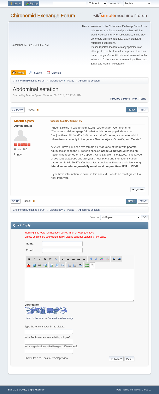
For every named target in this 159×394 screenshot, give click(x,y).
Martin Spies (24, 121)
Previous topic (120, 98)
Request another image (60, 318)
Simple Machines (36, 389)
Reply (131, 109)
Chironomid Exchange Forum (42, 15)
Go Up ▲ (146, 389)
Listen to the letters (35, 318)
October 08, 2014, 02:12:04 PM (66, 121)
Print (143, 109)
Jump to (94, 217)
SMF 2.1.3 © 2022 (17, 389)
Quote (137, 189)
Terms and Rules (131, 389)
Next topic (139, 98)
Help (118, 389)
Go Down (17, 109)
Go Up (15, 201)
